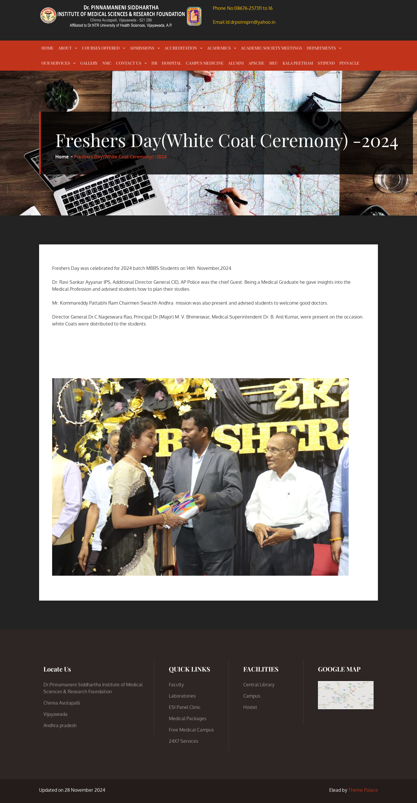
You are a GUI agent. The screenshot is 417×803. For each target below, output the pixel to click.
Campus (251, 696)
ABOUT (65, 48)
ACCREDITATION (180, 48)
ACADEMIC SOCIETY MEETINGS (271, 48)
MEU (273, 63)
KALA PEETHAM (298, 63)
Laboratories (182, 696)
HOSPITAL (171, 63)
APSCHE (256, 63)
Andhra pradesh (59, 725)
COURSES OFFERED (101, 48)
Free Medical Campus (191, 730)
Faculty (176, 684)
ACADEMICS (219, 48)
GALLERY (89, 63)
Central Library (259, 684)
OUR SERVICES (55, 63)
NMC (106, 63)
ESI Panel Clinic (185, 707)
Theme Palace (363, 790)
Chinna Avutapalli (61, 703)
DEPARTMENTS (321, 48)
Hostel (250, 707)
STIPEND (326, 63)
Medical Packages (187, 718)
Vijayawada (55, 714)
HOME (47, 48)
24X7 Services (183, 741)
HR (154, 63)
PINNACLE (349, 63)
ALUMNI (236, 63)
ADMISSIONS (142, 48)
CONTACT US (128, 63)
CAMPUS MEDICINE (205, 63)
